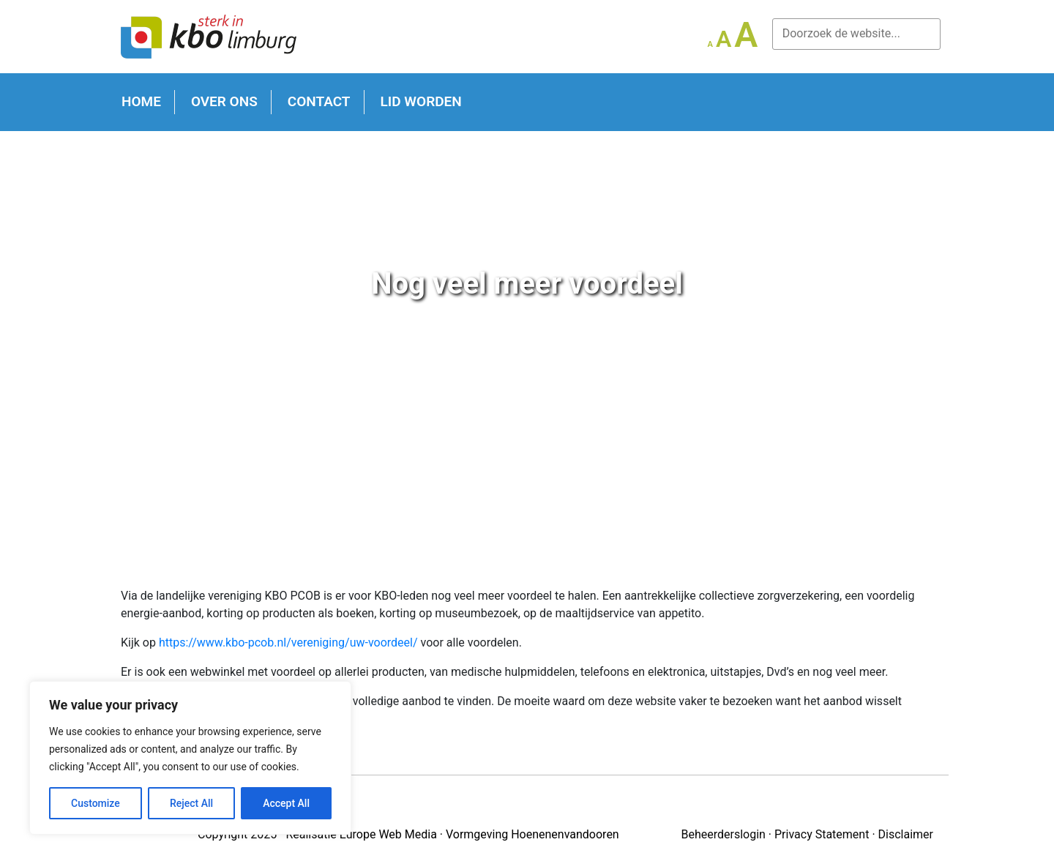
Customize (95, 803)
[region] (190, 758)
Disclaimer (905, 834)
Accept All (286, 803)
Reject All (191, 803)
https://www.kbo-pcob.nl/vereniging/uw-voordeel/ (288, 642)
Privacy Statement (821, 834)
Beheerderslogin (723, 834)
